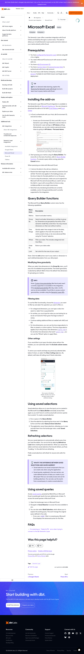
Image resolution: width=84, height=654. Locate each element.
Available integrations (11, 146)
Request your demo (28, 605)
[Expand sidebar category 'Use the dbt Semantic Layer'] (20, 116)
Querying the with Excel (43, 89)
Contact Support (49, 633)
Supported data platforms (6, 35)
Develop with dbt (7, 85)
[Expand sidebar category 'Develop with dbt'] (20, 85)
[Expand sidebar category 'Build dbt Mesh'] (20, 93)
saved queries (37, 494)
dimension (57, 303)
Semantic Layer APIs (57, 292)
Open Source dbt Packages (32, 638)
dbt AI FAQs (5, 75)
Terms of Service (41, 556)
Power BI (7, 156)
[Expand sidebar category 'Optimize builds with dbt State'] (20, 106)
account (33, 74)
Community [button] (50, 13)
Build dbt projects (7, 89)
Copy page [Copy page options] (62, 19)
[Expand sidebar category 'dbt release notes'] (20, 172)
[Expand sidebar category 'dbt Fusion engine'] (20, 26)
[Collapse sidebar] (12, 580)
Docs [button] (28, 13)
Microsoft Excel (9, 153)
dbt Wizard (5, 63)
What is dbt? (6, 22)
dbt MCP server (6, 71)
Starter (59, 27)
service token (42, 67)
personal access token (56, 67)
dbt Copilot (5, 67)
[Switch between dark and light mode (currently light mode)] (67, 13)
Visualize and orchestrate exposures (10, 135)
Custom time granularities (43, 283)
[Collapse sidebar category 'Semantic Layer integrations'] (20, 141)
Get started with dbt (8, 50)
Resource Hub (9, 635)
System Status (48, 640)
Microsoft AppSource (48, 106)
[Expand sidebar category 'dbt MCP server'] (20, 71)
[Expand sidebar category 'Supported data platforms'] (20, 35)
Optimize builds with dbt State (9, 106)
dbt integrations (7, 126)
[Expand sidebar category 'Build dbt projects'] (20, 89)
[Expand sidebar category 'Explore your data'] (20, 111)
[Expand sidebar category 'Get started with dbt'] (20, 49)
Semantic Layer (36, 563)
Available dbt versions (8, 168)
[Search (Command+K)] (58, 12)
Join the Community (30, 633)
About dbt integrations (10, 130)
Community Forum (30, 640)
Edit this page (33, 567)
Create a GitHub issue (45, 551)
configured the (46, 55)
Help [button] (43, 13)
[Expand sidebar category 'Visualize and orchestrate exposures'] (20, 135)
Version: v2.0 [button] (20, 9)
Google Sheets (9, 150)
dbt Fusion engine (7, 26)
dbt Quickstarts (6, 45)
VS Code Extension (11, 633)
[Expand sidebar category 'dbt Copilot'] (20, 67)
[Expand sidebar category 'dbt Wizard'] (20, 63)
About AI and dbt (7, 59)
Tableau (7, 159)
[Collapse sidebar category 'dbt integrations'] (20, 126)
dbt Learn (8, 638)
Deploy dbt (5, 102)
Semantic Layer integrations (8, 141)
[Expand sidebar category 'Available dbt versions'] (20, 168)
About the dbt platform (9, 30)
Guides (35, 13)
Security (69, 650)
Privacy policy (32, 551)
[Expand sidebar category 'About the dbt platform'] (20, 30)
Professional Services (50, 635)
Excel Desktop (53, 108)
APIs (39, 13)
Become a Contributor (31, 635)
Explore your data (7, 111)
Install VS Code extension (75, 13)
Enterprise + (41, 32)
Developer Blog (10, 643)
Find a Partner (48, 638)
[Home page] (29, 17)
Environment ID (44, 64)
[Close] (82, 3)
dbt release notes (7, 172)
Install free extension (13, 605)
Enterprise (32, 32)
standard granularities (41, 288)
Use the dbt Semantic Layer (8, 116)
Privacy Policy (31, 556)
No (39, 546)
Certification (9, 640)
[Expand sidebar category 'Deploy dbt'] (20, 102)
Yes (31, 546)
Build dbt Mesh (6, 93)
